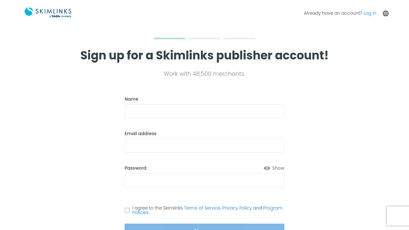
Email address (141, 134)
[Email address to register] (204, 145)
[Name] (204, 111)
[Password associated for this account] (204, 180)
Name (131, 99)
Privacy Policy (237, 208)
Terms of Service (202, 208)
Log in (370, 13)
